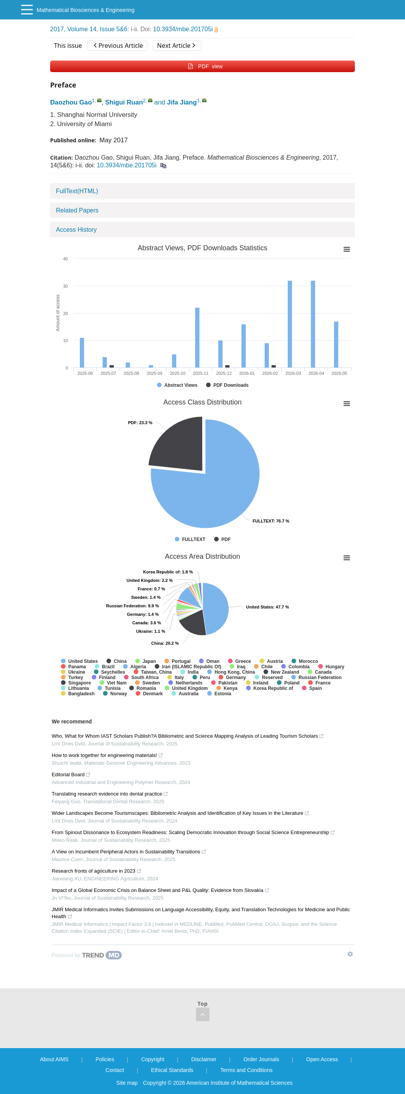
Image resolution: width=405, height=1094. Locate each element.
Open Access (322, 1059)
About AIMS (54, 1059)
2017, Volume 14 (73, 29)
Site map (127, 1083)
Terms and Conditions (246, 1070)
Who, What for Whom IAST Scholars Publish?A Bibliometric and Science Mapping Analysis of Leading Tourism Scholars (188, 736)
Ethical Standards (172, 1070)
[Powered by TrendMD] (87, 955)
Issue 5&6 (113, 29)
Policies (105, 1059)
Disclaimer (203, 1059)
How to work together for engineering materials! (107, 755)
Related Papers (77, 210)
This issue (68, 45)
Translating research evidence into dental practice (110, 794)
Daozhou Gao (71, 102)
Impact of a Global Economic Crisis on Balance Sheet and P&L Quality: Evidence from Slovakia (161, 890)
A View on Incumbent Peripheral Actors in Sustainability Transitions (129, 852)
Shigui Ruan (124, 102)
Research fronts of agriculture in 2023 (97, 871)
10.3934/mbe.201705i (185, 29)
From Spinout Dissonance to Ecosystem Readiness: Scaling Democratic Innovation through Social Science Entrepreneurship (193, 832)
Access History (76, 229)
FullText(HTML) (77, 191)
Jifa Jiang (182, 102)
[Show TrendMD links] (350, 954)
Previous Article (118, 45)
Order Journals (261, 1059)
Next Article (176, 45)
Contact (114, 1070)
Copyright (152, 1059)
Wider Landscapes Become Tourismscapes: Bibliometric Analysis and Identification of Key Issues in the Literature (180, 813)
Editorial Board (71, 774)
